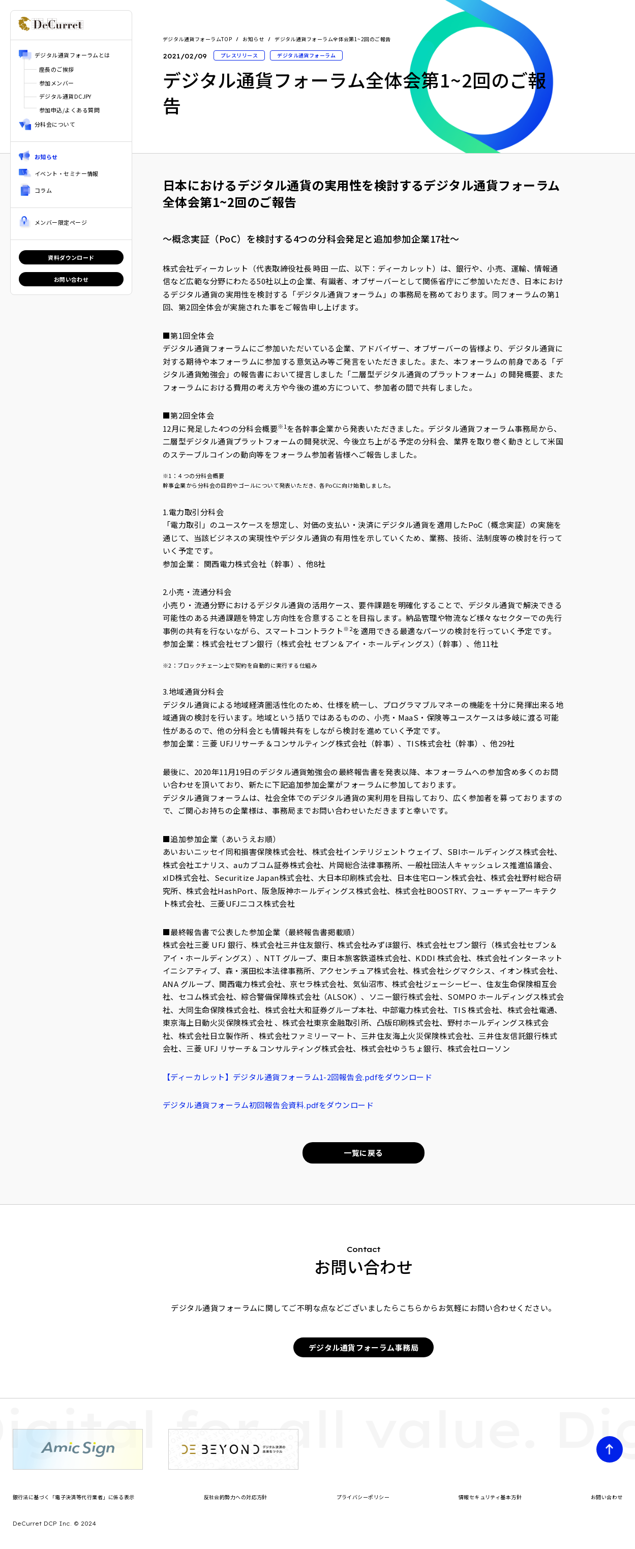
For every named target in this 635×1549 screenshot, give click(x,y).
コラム (43, 190)
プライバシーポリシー (363, 1497)
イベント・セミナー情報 (67, 173)
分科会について (55, 124)
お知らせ (46, 157)
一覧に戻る (363, 1152)
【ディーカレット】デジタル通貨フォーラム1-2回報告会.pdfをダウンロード (297, 1076)
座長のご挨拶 (56, 69)
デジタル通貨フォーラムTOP (197, 39)
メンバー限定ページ (61, 222)
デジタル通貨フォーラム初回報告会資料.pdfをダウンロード (268, 1104)
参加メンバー (56, 83)
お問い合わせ (71, 279)
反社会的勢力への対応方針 (235, 1497)
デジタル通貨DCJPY (65, 96)
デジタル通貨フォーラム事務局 (363, 1347)
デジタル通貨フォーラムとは (72, 55)
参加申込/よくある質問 (69, 110)
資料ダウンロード (71, 257)
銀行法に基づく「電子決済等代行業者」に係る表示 (74, 1497)
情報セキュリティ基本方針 (490, 1497)
